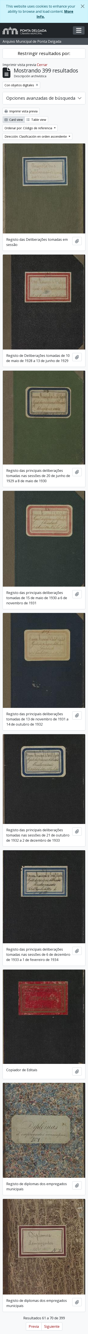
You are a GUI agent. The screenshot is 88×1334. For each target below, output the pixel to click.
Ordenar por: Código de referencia (29, 128)
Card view (14, 120)
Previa (34, 1326)
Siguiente (52, 1326)
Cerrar (42, 64)
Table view (36, 120)
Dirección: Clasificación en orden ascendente (36, 136)
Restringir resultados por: (44, 53)
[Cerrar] (82, 6)
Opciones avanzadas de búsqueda (40, 98)
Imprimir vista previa (21, 111)
